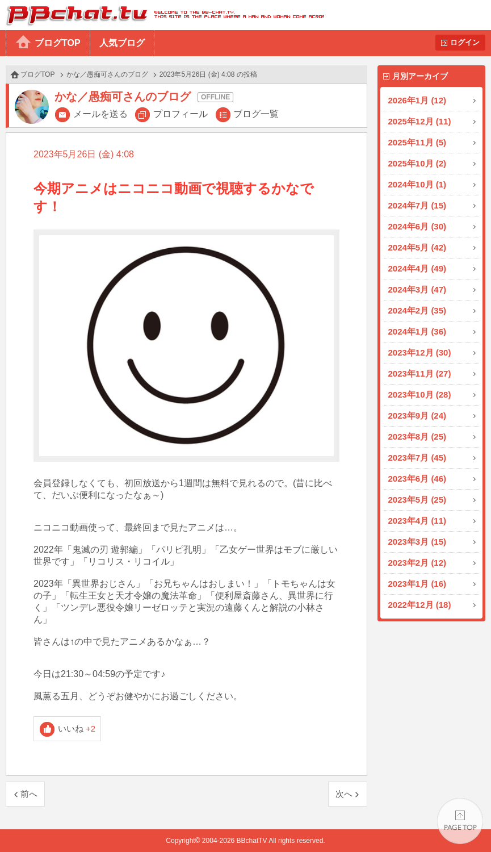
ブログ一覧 (256, 114)
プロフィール (180, 114)
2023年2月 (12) (417, 562)
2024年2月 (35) (417, 310)
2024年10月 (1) (417, 184)
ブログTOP (58, 43)
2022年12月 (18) (419, 604)
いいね (77, 728)
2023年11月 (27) (419, 373)
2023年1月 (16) (417, 583)
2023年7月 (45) (417, 457)
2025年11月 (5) (417, 142)
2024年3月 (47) (417, 289)
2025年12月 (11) (419, 121)
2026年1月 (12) (417, 100)
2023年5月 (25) (417, 499)
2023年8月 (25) (417, 436)
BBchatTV (162, 15)
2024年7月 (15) (417, 205)
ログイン (465, 42)
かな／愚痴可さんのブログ (107, 74)
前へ (28, 794)
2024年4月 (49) (417, 268)
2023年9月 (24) (417, 415)
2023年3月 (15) (417, 541)
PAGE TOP (460, 821)
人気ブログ (122, 43)
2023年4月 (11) (417, 520)
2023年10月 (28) (419, 394)
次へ (343, 794)
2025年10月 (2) (417, 163)
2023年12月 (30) (419, 352)
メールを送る (100, 114)
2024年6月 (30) (417, 226)
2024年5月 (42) (417, 247)
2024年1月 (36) (417, 331)
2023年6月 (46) (417, 478)
